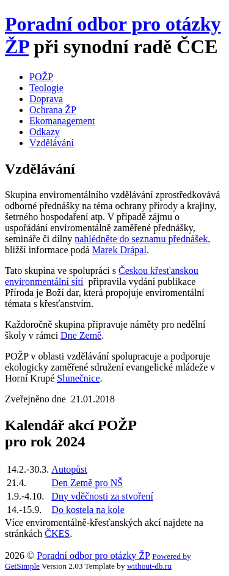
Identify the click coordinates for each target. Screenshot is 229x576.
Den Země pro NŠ (87, 483)
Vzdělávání (51, 143)
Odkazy (44, 132)
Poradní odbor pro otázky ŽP (93, 555)
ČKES (57, 533)
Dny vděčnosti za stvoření (102, 496)
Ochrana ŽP (52, 110)
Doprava (46, 99)
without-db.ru (149, 565)
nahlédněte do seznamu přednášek (141, 239)
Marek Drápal (119, 250)
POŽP (41, 77)
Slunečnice (78, 378)
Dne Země (80, 335)
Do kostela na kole (88, 509)
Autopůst (69, 469)
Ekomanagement (62, 121)
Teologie (46, 88)
